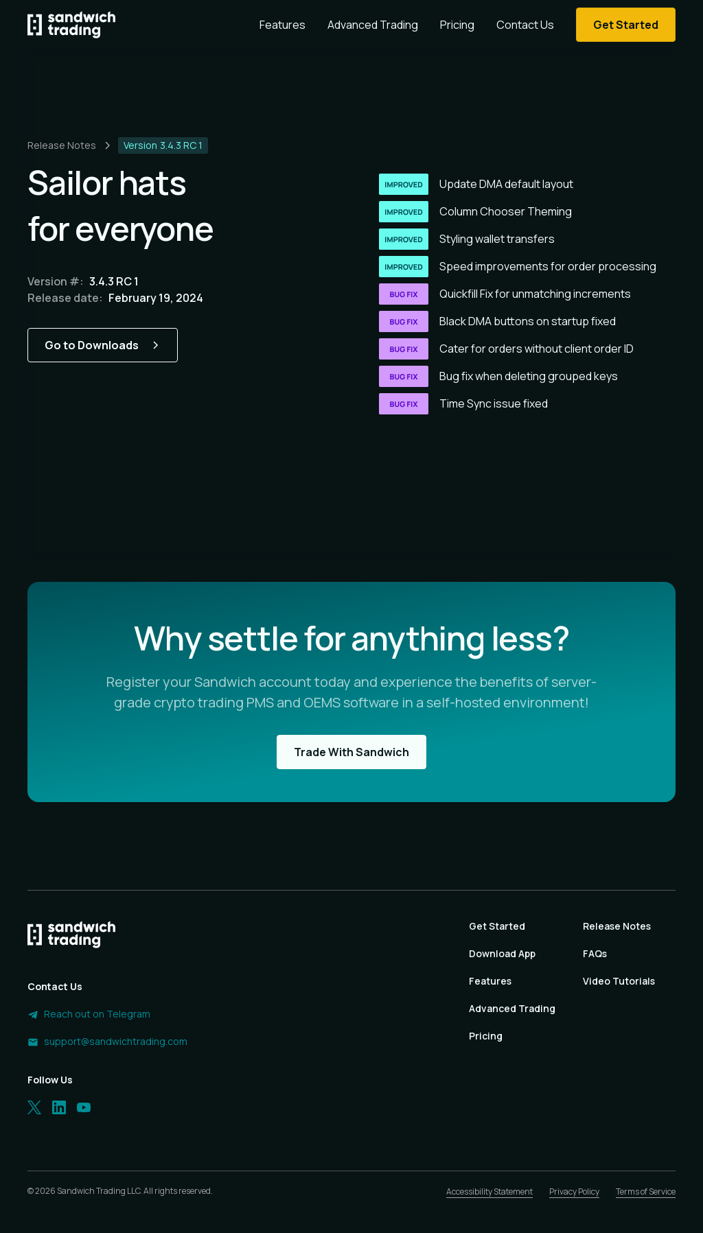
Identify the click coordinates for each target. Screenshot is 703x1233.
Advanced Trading (372, 24)
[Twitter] (34, 1107)
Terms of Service (646, 1191)
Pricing (457, 24)
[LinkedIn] (59, 1107)
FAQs (595, 953)
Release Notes (617, 925)
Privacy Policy (574, 1191)
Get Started (497, 925)
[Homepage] (71, 25)
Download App (502, 953)
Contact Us (525, 24)
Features (283, 24)
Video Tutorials (619, 980)
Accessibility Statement (489, 1191)
